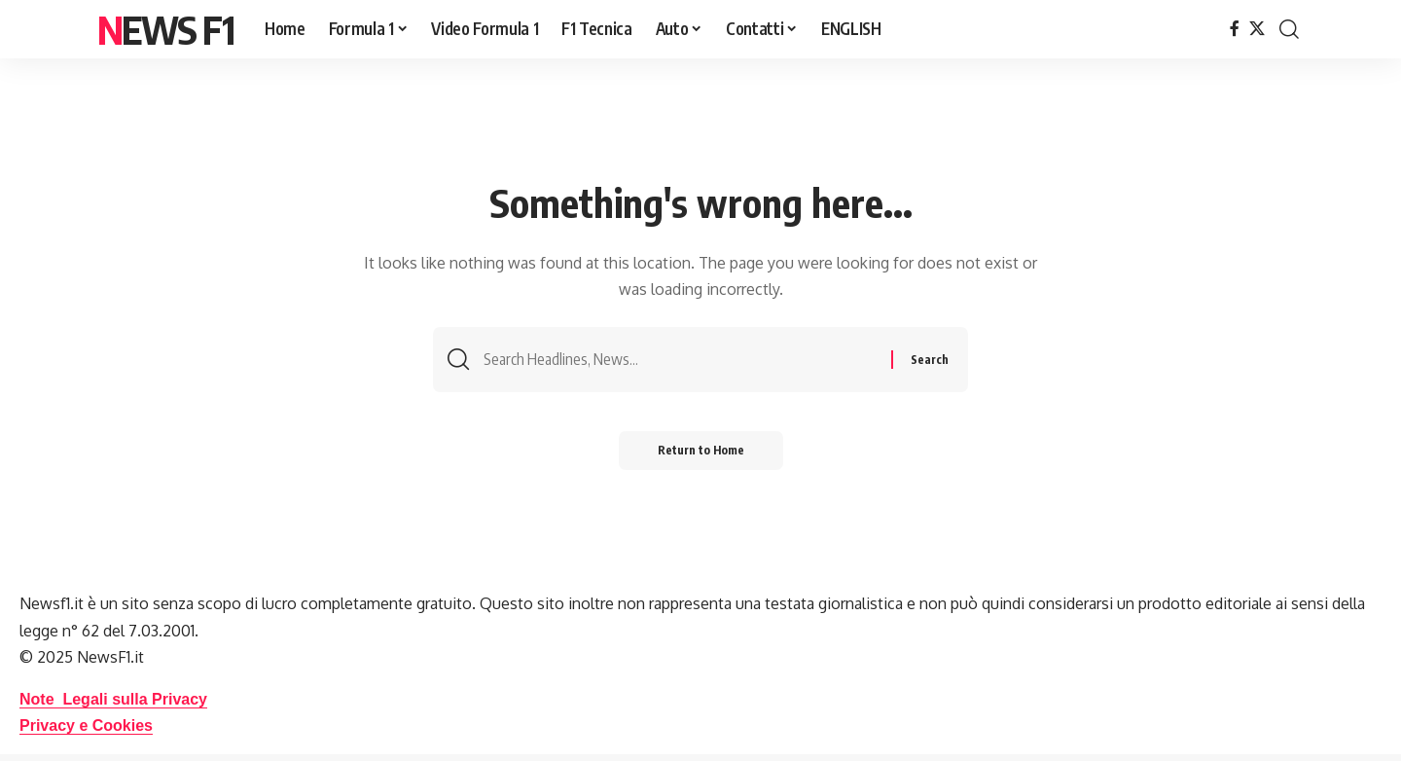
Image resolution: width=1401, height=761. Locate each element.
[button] (1289, 29)
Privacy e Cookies (86, 725)
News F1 (165, 29)
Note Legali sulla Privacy (113, 699)
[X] (1257, 29)
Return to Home (701, 450)
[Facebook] (1234, 29)
